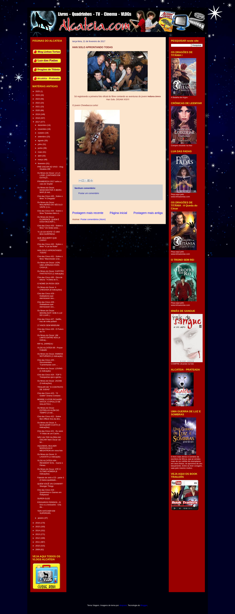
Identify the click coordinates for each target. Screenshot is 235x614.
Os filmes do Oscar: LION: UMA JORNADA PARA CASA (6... (48, 264)
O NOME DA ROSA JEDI (48, 283)
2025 (38, 91)
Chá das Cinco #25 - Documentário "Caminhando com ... (47, 362)
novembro (42, 129)
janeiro (41, 518)
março (41, 159)
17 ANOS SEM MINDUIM (48, 325)
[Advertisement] (127, 205)
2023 (38, 99)
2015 (38, 526)
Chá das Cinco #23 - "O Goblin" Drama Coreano (48, 394)
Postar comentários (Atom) (93, 219)
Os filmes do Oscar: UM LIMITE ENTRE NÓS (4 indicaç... (48, 337)
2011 (38, 542)
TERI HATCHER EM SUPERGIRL (46, 512)
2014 (38, 530)
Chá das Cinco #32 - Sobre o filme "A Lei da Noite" (50, 245)
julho (40, 144)
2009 (38, 549)
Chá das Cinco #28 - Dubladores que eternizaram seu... (46, 304)
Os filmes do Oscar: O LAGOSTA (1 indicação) (48, 455)
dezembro (42, 125)
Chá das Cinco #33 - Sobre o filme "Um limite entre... (50, 226)
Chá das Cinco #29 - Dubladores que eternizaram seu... (46, 295)
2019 (38, 114)
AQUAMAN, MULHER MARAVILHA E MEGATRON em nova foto (50, 448)
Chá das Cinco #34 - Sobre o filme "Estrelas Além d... (50, 212)
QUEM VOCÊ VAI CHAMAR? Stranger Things (50, 485)
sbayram (123, 605)
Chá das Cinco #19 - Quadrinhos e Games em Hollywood (49, 492)
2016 (38, 523)
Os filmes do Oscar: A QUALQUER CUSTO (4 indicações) (48, 425)
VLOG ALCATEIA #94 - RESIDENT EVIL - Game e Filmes (50, 462)
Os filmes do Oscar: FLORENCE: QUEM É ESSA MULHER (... (48, 219)
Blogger (143, 605)
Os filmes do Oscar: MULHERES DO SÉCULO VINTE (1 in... (49, 204)
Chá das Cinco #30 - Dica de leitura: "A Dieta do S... (49, 278)
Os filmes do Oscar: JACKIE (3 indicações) (49, 382)
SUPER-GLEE (43, 498)
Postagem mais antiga (148, 213)
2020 (38, 110)
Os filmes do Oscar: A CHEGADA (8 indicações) (49, 288)
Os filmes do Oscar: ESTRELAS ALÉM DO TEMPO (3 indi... (48, 410)
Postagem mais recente (87, 213)
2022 (38, 103)
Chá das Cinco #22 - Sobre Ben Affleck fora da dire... (49, 417)
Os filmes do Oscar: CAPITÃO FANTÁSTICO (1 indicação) (50, 272)
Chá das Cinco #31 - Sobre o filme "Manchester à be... (50, 257)
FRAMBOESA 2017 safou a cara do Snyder (49, 182)
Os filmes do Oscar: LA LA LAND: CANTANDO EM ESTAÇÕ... (48, 175)
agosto (41, 140)
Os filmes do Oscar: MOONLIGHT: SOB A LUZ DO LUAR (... (49, 312)
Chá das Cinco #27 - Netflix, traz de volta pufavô (49, 320)
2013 (38, 534)
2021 (38, 106)
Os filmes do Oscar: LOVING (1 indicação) (49, 369)
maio (40, 152)
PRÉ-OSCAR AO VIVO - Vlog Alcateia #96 (50, 168)
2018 (38, 118)
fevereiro (42, 163)
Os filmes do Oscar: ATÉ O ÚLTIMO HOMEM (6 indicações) (49, 471)
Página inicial (118, 213)
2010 (38, 546)
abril (40, 156)
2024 (38, 95)
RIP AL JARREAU (45, 344)
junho (40, 148)
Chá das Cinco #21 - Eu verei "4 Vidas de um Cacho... (50, 432)
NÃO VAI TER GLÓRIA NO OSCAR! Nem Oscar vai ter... (49, 439)
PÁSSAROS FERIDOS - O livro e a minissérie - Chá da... (49, 504)
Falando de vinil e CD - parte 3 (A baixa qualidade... (50, 478)
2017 (38, 122)
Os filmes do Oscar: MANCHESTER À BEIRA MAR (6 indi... (49, 189)
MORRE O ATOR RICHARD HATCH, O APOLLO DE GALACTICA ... (49, 401)
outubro (41, 133)
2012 (38, 538)
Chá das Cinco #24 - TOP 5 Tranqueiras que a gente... (49, 376)
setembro (42, 136)
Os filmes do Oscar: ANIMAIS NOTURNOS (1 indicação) (50, 355)
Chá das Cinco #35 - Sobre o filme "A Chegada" (50, 197)
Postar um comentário (88, 193)
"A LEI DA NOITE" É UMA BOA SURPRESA (48, 233)
